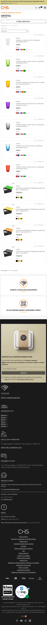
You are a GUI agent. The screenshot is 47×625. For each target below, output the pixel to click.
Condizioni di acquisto (23, 565)
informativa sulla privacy (25, 379)
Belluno (4, 424)
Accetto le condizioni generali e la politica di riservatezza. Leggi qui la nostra (23, 378)
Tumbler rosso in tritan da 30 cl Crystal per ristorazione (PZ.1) (30, 168)
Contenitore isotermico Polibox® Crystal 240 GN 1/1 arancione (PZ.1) (30, 231)
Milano (4, 419)
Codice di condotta (23, 556)
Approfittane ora (8, 3)
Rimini (4, 422)
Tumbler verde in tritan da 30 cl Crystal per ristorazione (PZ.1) (30, 62)
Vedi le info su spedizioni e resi (11, 447)
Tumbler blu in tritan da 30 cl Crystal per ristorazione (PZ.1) (29, 146)
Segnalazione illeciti (23, 570)
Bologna (4, 415)
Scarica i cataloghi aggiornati (10, 398)
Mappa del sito (23, 553)
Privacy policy (23, 537)
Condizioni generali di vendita (23, 544)
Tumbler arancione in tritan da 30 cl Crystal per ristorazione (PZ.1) (30, 83)
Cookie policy (23, 541)
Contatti (23, 546)
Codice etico (23, 560)
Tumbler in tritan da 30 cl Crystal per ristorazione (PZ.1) (28, 41)
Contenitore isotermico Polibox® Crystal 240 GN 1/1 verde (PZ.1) (30, 189)
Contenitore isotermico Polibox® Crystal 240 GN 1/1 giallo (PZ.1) (30, 210)
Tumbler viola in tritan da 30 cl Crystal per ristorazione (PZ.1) (29, 104)
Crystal (18, 38)
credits (23, 616)
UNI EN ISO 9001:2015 (7, 597)
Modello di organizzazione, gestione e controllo (23, 563)
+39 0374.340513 (8, 497)
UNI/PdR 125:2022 (7, 599)
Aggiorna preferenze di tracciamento (24, 572)
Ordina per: (4, 28)
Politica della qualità (23, 558)
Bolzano (4, 426)
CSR (23, 551)
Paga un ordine (23, 567)
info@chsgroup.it (7, 499)
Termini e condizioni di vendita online (23, 539)
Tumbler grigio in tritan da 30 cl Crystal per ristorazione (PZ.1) (30, 125)
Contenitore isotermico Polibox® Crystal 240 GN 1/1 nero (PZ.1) (30, 252)
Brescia (4, 417)
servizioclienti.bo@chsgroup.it (11, 489)
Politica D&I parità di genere (23, 548)
